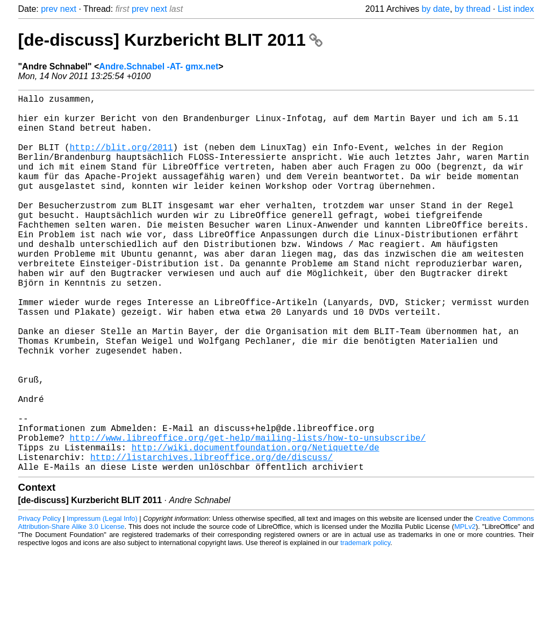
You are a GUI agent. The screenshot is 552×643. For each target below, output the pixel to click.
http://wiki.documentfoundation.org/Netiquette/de (255, 527)
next (68, 8)
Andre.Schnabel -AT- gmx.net (158, 66)
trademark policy (365, 627)
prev (49, 8)
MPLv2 (465, 610)
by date (435, 8)
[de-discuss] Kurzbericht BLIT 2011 (170, 40)
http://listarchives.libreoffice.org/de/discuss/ (211, 539)
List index (516, 8)
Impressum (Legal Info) (102, 602)
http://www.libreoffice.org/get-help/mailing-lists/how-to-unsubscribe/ (248, 515)
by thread (473, 8)
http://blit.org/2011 (121, 160)
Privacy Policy (39, 602)
